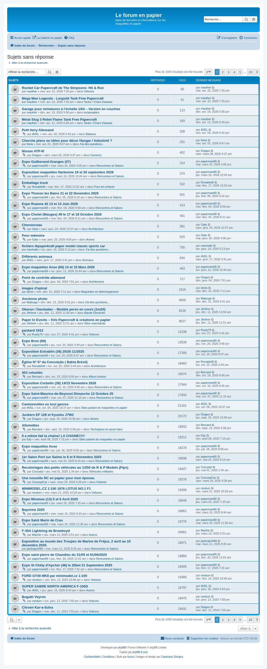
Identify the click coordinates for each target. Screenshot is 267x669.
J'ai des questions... (92, 144)
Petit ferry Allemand (38, 130)
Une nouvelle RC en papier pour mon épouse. (58, 478)
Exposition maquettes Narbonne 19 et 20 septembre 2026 (68, 172)
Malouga (32, 302)
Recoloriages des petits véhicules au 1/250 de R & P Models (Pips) (75, 467)
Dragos (36, 155)
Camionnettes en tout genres (45, 404)
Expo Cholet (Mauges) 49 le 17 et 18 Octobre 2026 (62, 214)
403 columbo (32, 372)
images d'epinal (34, 288)
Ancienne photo (34, 299)
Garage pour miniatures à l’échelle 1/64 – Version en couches (71, 109)
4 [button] (234, 72)
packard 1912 (32, 330)
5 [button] (240, 72)
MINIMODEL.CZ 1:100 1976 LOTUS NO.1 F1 (56, 488)
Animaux (87, 260)
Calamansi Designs (172, 656)
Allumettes (30, 425)
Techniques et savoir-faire (106, 429)
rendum (37, 492)
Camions (95, 155)
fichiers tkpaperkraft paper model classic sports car (63, 246)
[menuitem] (47, 38)
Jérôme (31, 312)
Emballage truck (35, 183)
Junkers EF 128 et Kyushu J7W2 (48, 415)
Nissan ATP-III (33, 151)
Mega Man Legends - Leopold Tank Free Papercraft (63, 98)
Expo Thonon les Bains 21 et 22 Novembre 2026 (60, 193)
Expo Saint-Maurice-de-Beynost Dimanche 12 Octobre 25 (67, 394)
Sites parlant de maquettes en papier (104, 407)
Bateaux (91, 134)
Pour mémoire (33, 235)
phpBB (122, 647)
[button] (208, 72)
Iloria (30, 144)
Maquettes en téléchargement (100, 291)
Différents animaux (37, 256)
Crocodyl (37, 471)
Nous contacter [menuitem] (172, 638)
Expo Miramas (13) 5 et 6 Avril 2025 (50, 499)
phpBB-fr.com (140, 652)
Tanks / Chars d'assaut (98, 101)
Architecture (95, 228)
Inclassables (91, 112)
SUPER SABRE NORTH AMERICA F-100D (55, 586)
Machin (36, 534)
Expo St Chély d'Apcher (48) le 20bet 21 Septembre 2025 (67, 565)
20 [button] (250, 72)
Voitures (89, 91)
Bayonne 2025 (33, 510)
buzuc (130, 656)
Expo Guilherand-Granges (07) (46, 162)
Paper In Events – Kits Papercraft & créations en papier (66, 320)
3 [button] (229, 72)
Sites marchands (94, 323)
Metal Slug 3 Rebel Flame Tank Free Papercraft (59, 119)
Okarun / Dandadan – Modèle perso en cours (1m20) (63, 309)
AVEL (35, 134)
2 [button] (223, 72)
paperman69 (40, 165)
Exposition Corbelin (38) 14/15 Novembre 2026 (59, 383)
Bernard (37, 376)
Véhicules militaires (101, 471)
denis (30, 291)
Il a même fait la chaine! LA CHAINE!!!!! (53, 436)
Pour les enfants (104, 186)
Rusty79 (37, 334)
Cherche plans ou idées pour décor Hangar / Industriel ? (67, 140)
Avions (90, 239)
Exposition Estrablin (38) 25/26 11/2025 (53, 351)
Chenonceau (32, 225)
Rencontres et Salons (110, 165)
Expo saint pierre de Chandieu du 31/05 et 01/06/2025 (64, 555)
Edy (29, 439)
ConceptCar (39, 482)
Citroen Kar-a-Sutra (37, 607)
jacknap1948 (35, 548)
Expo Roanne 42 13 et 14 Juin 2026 (50, 204)
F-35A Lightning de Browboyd (46, 531)
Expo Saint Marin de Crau (42, 520)
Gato (35, 228)
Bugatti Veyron (34, 597)
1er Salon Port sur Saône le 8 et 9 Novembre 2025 (61, 457)
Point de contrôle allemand (43, 278)
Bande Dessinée (94, 312)
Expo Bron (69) (34, 341)
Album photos (97, 376)
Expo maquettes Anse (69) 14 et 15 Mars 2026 (58, 267)
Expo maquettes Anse (39, 446)
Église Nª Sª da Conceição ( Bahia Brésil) (55, 362)
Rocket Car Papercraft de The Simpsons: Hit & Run (63, 88)
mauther (32, 91)
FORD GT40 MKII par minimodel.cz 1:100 (54, 576)
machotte (32, 249)
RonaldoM (38, 186)
